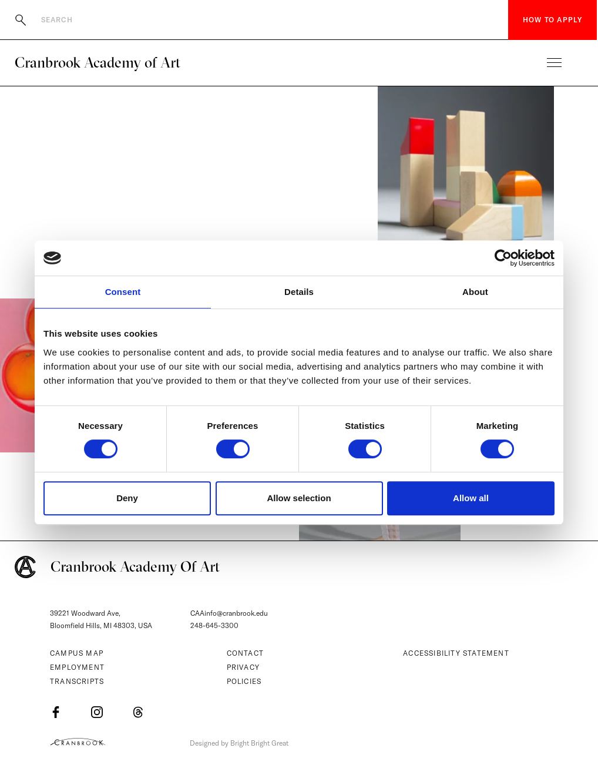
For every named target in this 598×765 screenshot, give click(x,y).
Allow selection (299, 498)
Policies (244, 681)
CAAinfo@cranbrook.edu (229, 613)
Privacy (243, 667)
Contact (245, 653)
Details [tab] (299, 292)
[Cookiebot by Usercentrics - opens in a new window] (503, 258)
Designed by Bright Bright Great (239, 743)
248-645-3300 (214, 625)
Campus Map (76, 653)
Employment (77, 667)
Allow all (471, 498)
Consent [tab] (123, 292)
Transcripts (77, 681)
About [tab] (475, 292)
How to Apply (552, 19)
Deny (127, 498)
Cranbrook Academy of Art (97, 62)
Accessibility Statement (456, 653)
